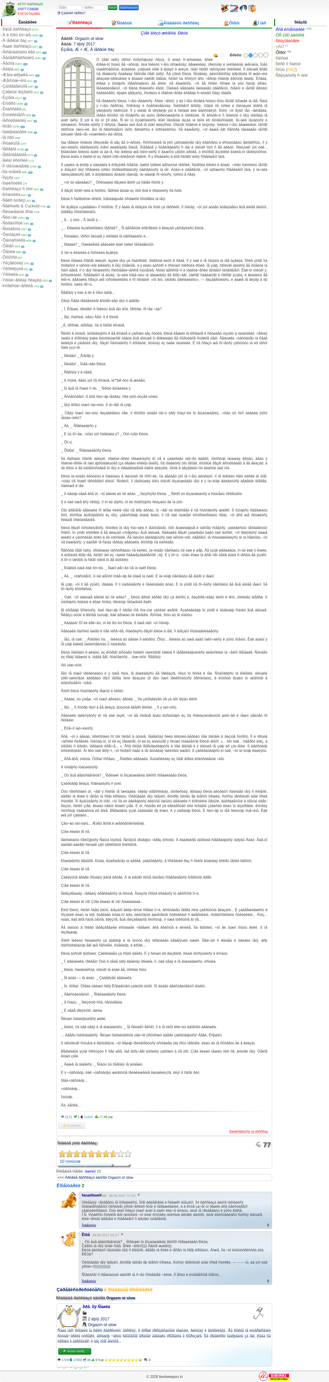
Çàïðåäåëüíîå (15, 86)
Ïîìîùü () (286, 69)
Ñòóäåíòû (11, 229)
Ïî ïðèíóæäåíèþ (16, 166)
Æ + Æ (81, 49)
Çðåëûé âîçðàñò (18, 92)
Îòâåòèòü (89, 1225)
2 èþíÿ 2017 (98, 1319)
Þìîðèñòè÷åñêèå (18, 286)
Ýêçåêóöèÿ (13, 263)
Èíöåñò (9, 103)
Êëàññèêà (12, 109)
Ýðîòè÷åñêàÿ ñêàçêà (22, 280)
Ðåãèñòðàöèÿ (129, 7)
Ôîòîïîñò (10, 257)
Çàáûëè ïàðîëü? (72, 13)
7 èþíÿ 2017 (84, 44)
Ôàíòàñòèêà (14, 240)
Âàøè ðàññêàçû (17, 46)
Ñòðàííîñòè (13, 223)
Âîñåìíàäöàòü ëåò (19, 52)
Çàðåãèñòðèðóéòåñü (80, 1289)
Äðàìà (8, 69)
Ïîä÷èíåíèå (12, 171)
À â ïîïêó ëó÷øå (17, 35)
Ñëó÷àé (10, 217)
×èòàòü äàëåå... (74, 1351)
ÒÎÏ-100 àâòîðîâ (290, 35)
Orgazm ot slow (89, 38)
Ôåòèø (9, 251)
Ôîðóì (281, 52)
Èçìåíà (8, 97)
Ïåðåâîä (9, 149)
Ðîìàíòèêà (11, 194)
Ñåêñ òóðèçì (14, 200)
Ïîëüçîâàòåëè (287, 41)
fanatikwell (92, 1195)
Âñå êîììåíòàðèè (290, 29)
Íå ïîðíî (8, 137)
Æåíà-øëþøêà (15, 75)
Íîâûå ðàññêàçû (17, 29)
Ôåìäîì (8, 246)
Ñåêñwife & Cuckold (21, 206)
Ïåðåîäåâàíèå (15, 154)
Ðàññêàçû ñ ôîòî (18, 189)
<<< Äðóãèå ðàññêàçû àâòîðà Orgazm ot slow (95, 1177)
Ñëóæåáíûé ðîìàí (18, 211)
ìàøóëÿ (90, 1171)
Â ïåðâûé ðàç (15, 40)
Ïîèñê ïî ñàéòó (288, 64)
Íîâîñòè (282, 58)
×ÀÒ (280, 46)
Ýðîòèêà (10, 274)
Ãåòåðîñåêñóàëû (18, 57)
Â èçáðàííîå (71, 1125)
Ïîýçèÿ (8, 177)
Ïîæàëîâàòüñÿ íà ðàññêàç (248, 1131)
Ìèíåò (7, 126)
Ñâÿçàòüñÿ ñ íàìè (292, 75)
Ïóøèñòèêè (12, 183)
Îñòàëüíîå (11, 143)
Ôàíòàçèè (11, 234)
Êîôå (86, 1235)
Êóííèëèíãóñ (14, 114)
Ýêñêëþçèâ (13, 268)
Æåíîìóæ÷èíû (14, 80)
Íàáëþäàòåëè (15, 132)
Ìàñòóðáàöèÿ (14, 120)
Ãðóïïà (8, 63)
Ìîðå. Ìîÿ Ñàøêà (96, 1306)
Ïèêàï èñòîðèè (15, 160)
